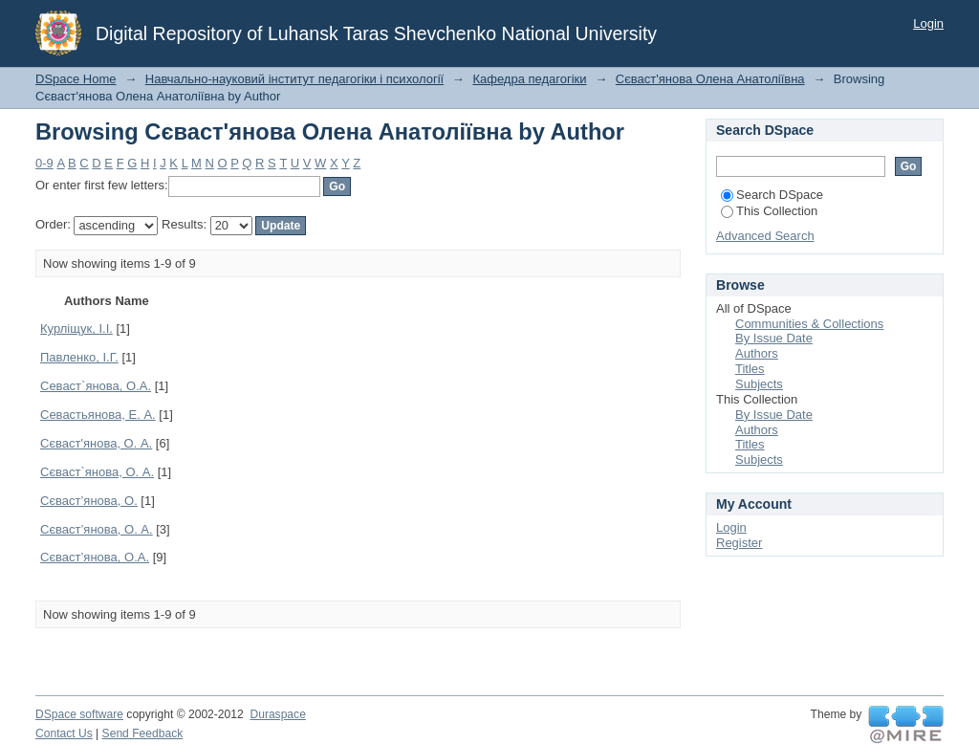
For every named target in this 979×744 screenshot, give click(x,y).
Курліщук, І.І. (76, 328)
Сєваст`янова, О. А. (97, 472)
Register (739, 543)
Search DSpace (772, 194)
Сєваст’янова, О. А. (96, 529)
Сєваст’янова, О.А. (94, 557)
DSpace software (79, 714)
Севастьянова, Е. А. (98, 414)
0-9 (44, 163)
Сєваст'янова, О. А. (96, 443)
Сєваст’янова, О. (89, 500)
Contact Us (64, 733)
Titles (750, 368)
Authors (756, 353)
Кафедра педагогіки (529, 79)
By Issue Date (774, 338)
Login (928, 23)
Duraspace (277, 714)
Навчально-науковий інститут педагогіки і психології (294, 79)
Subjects (759, 384)
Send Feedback (143, 733)
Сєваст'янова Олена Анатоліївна (710, 79)
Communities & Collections (809, 324)
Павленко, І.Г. (79, 357)
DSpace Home (76, 79)
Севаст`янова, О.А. (95, 386)
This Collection (769, 211)
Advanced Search (765, 236)
